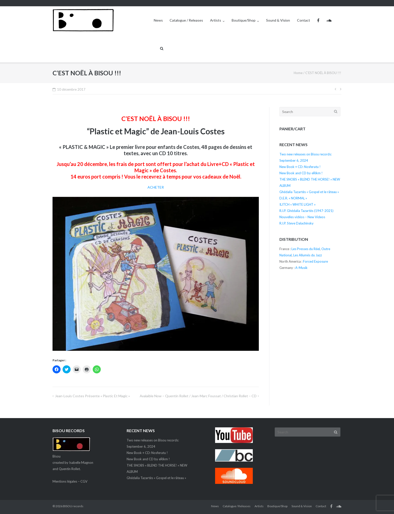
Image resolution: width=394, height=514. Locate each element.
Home (298, 73)
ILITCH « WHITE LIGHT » (297, 204)
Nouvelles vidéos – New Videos (302, 217)
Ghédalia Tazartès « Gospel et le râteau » (309, 192)
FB (318, 20)
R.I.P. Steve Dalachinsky (296, 223)
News (158, 20)
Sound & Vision (278, 20)
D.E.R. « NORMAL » (293, 198)
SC (329, 20)
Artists (215, 20)
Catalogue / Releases (186, 20)
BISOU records (73, 506)
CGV (83, 481)
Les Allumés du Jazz (307, 255)
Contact (303, 20)
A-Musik (301, 268)
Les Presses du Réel (305, 249)
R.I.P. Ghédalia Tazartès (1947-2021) (306, 211)
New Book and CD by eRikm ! (301, 173)
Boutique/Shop (244, 20)
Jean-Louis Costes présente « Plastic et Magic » (92, 396)
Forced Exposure (315, 261)
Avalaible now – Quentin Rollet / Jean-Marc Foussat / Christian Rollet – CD (198, 396)
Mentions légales (65, 481)
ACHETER (155, 187)
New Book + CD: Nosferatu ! (300, 167)
